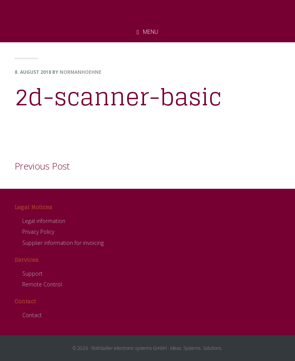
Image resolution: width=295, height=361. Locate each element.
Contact (32, 315)
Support (32, 273)
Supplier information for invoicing (63, 242)
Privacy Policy (38, 231)
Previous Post (42, 166)
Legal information (43, 221)
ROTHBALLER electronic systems (147, 11)
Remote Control (42, 284)
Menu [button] (150, 31)
